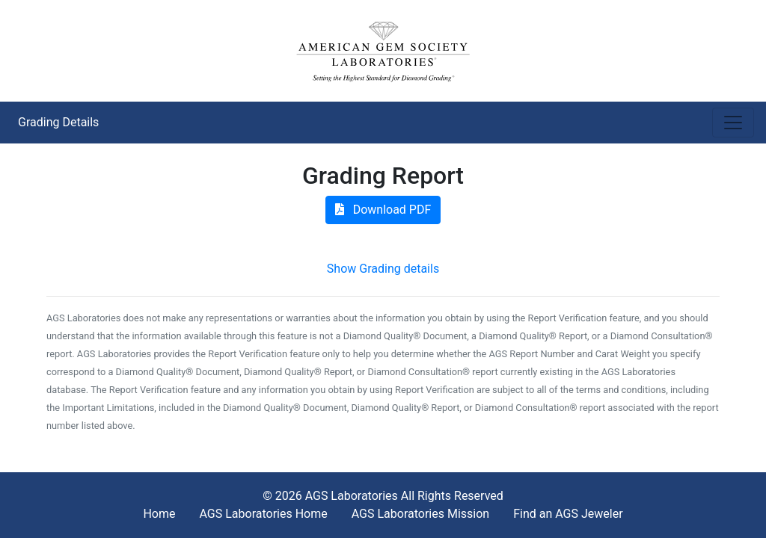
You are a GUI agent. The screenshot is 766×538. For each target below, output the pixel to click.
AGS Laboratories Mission (420, 514)
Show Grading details (383, 269)
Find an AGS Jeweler (567, 514)
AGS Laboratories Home (263, 514)
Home (159, 514)
